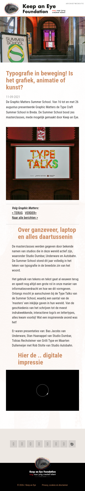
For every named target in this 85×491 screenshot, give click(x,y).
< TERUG (17, 213)
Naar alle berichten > (25, 218)
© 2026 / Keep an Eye (26, 485)
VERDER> (31, 213)
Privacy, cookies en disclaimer (55, 485)
